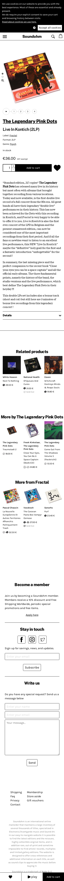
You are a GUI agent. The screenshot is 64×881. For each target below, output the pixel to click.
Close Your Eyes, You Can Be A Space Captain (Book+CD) (32, 458)
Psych (13, 144)
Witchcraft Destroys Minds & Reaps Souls (52, 384)
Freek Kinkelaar (32, 442)
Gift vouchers (35, 800)
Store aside (34, 796)
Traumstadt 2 (10, 449)
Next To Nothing (11, 381)
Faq (12, 796)
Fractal (13, 135)
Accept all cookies (50, 27)
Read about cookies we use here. (19, 21)
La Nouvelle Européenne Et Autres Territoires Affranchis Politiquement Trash (11, 519)
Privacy (14, 800)
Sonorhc (48, 507)
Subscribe (32, 667)
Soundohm (32, 36)
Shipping (16, 792)
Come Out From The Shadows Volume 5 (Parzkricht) (52, 454)
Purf (46, 511)
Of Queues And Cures (31, 383)
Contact (15, 804)
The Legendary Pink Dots (30, 121)
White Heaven (10, 377)
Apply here (32, 615)
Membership (35, 792)
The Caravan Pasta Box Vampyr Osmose (33, 514)
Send (32, 763)
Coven (47, 377)
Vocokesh (29, 507)
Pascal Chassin (10, 507)
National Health (32, 377)
